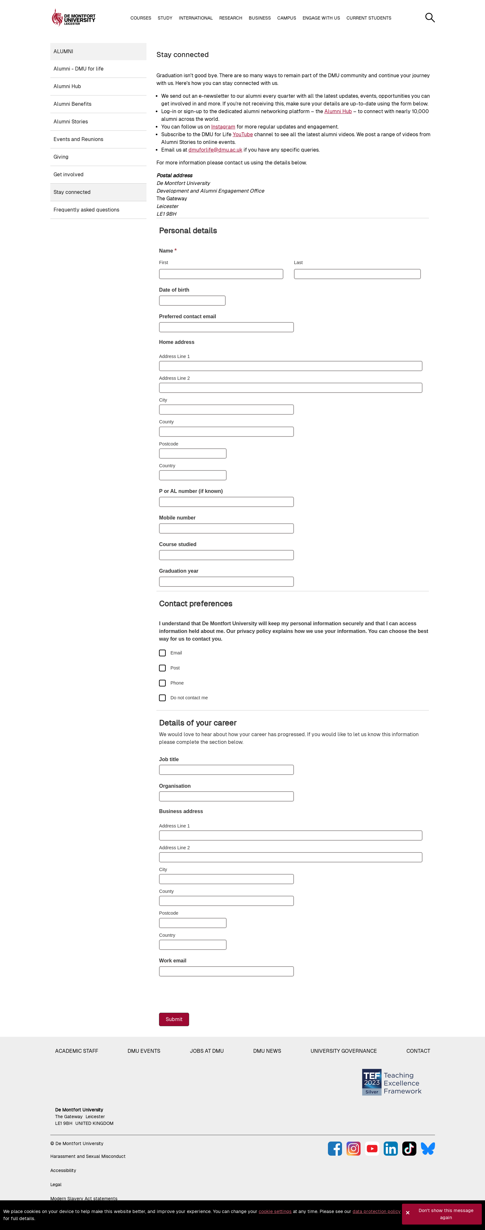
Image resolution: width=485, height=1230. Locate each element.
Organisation (175, 786)
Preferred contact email (187, 316)
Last (298, 262)
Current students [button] (369, 18)
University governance (344, 1051)
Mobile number (177, 517)
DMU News (267, 1051)
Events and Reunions (78, 139)
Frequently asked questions (86, 210)
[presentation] (207, 995)
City (163, 400)
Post (175, 667)
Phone (177, 683)
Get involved (69, 174)
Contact (418, 1051)
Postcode (168, 443)
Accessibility (63, 1170)
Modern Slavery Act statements (83, 1198)
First (163, 262)
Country (167, 465)
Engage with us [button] (321, 18)
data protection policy (377, 1211)
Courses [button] (140, 18)
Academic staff (76, 1051)
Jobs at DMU (207, 1051)
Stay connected (72, 192)
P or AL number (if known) (191, 491)
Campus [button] (286, 18)
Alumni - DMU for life (79, 69)
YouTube (243, 134)
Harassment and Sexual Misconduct (88, 1156)
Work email (172, 960)
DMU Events (144, 1051)
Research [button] (230, 18)
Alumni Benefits (72, 104)
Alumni (63, 51)
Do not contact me (189, 697)
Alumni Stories (71, 122)
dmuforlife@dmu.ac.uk (215, 150)
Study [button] (165, 18)
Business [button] (260, 18)
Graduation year (178, 571)
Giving (61, 157)
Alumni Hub (67, 86)
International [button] (196, 18)
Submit (174, 1019)
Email (176, 652)
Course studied (177, 544)
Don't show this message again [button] (446, 1214)
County (166, 421)
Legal (56, 1184)
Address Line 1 (174, 356)
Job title (169, 759)
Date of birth (174, 290)
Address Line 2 (174, 378)
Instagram (223, 127)
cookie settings (275, 1211)
